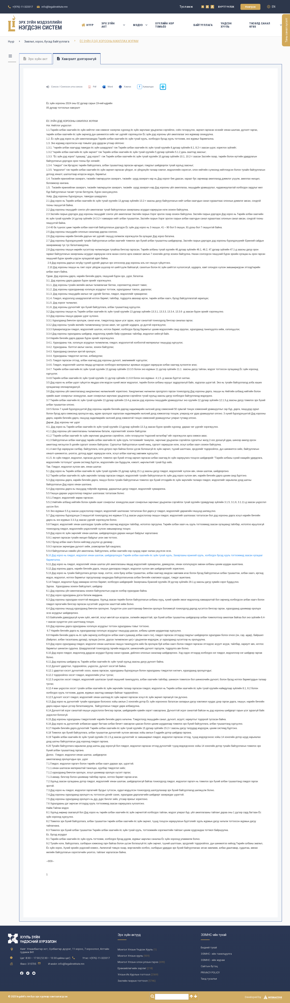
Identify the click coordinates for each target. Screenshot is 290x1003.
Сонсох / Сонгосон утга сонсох (64, 86)
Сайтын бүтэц (209, 966)
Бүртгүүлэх (226, 6)
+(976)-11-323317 (22, 6)
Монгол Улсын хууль (130, 955)
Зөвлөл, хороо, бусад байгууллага (46, 41)
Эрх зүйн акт (113, 25)
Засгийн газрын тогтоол (133, 980)
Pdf (92, 86)
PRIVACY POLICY (210, 972)
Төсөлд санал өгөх (265, 25)
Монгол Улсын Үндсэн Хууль (135, 949)
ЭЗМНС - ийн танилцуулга (216, 953)
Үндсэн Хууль (226, 25)
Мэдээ (140, 25)
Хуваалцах (145, 86)
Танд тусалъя (209, 978)
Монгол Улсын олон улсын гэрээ (138, 962)
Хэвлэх (125, 86)
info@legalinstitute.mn (54, 6)
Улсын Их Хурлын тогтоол (134, 974)
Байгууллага (203, 25)
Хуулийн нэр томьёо (164, 25)
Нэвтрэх (250, 6)
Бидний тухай (209, 947)
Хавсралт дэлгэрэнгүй (76, 59)
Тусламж (186, 6)
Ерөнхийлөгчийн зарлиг (132, 968)
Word (107, 86)
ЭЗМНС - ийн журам (213, 960)
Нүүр (87, 25)
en (271, 6)
